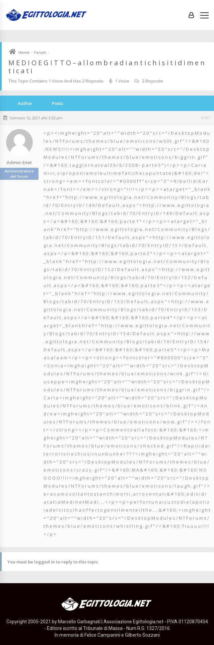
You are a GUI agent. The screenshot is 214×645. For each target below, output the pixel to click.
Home (23, 52)
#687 (206, 118)
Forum (40, 52)
